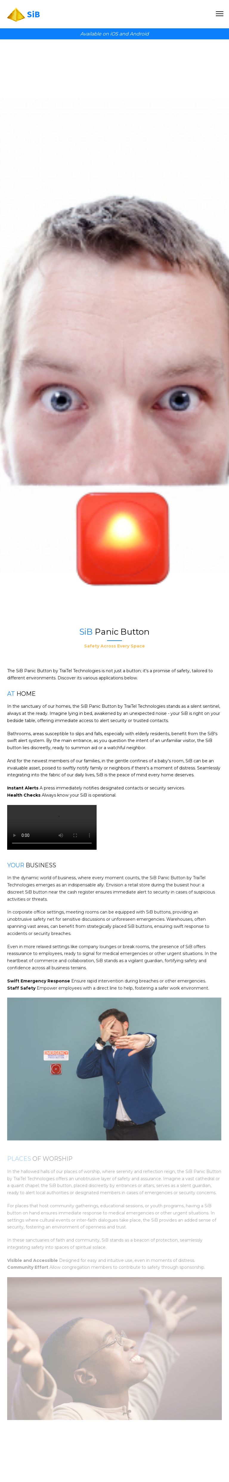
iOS (114, 34)
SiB (33, 14)
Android (139, 34)
